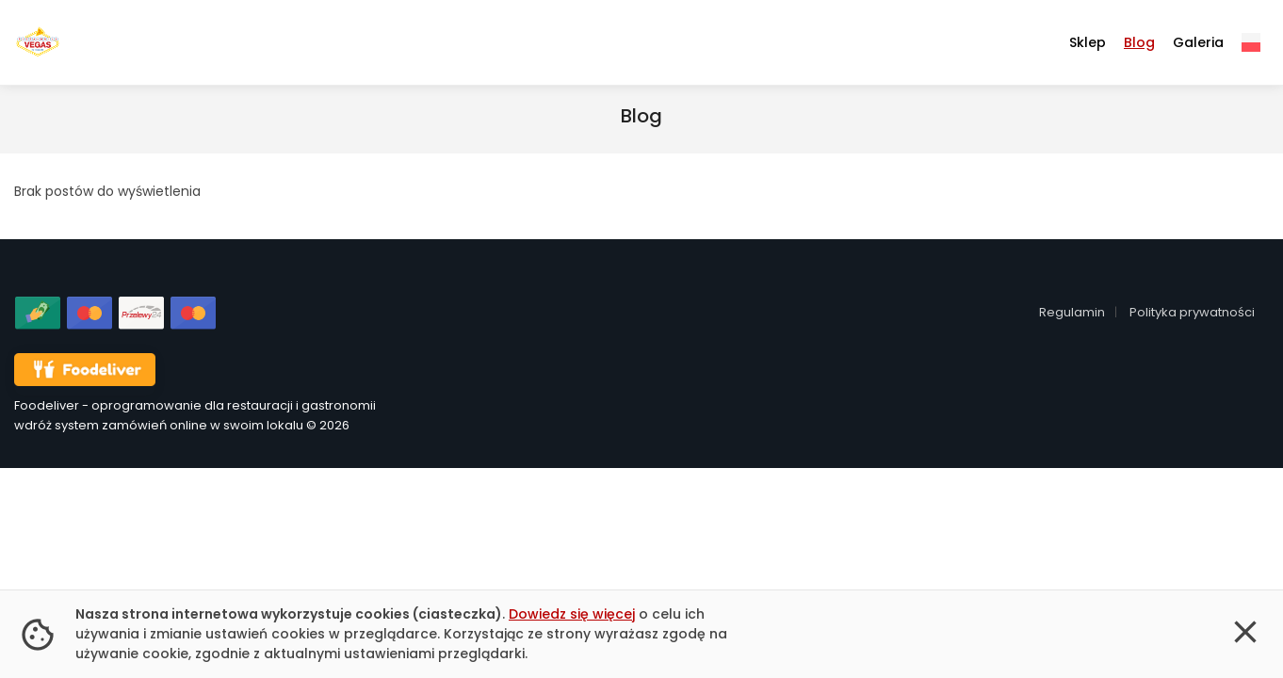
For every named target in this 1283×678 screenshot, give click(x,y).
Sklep (1087, 42)
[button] (1245, 634)
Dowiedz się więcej (572, 614)
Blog (1139, 42)
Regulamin (1072, 312)
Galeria (1198, 42)
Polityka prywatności (1192, 312)
